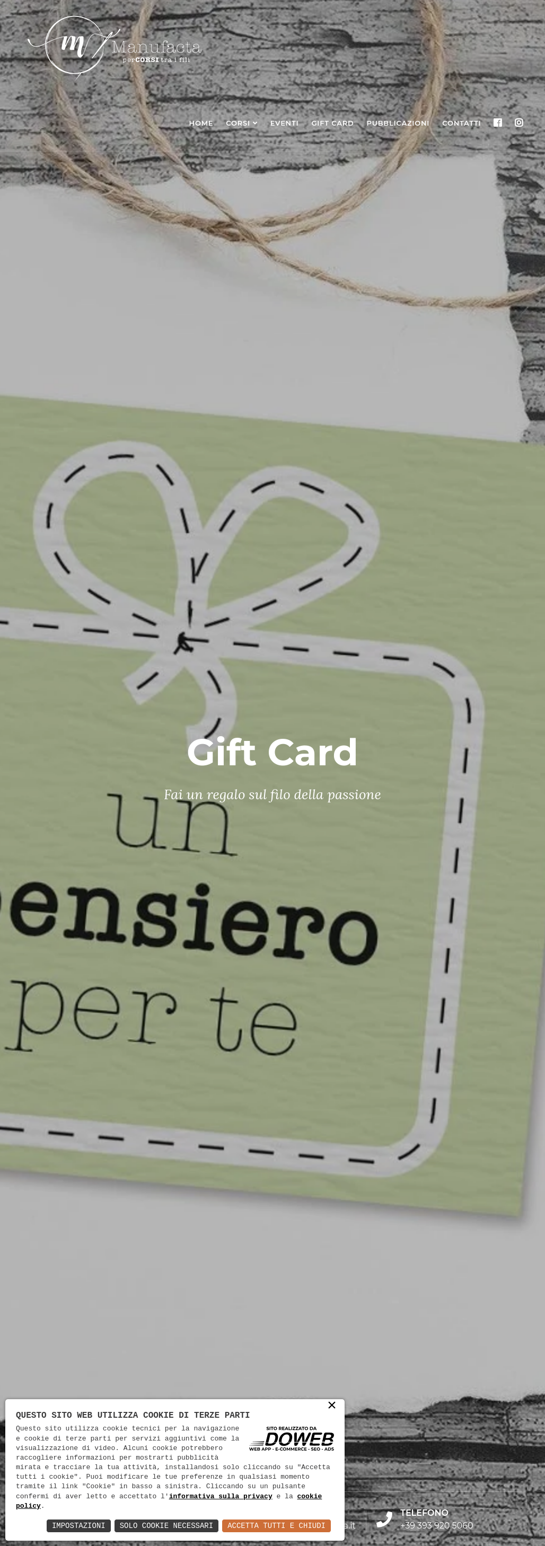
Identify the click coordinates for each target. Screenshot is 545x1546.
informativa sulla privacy (220, 1496)
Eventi (284, 123)
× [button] (332, 1406)
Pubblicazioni (398, 123)
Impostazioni (79, 1526)
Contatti (461, 123)
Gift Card (332, 123)
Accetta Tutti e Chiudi (276, 1526)
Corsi (238, 123)
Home (201, 123)
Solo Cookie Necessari (166, 1526)
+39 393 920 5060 (436, 1526)
